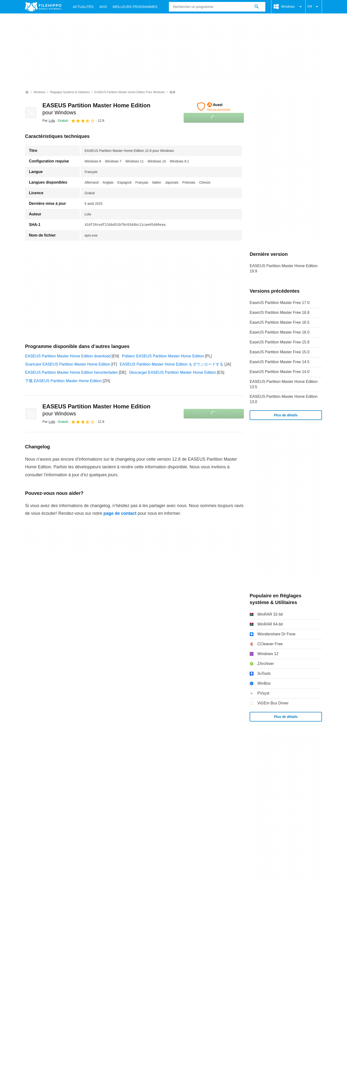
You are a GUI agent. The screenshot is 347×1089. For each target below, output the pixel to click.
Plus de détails (286, 415)
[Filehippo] (43, 6)
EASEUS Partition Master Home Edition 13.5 (284, 384)
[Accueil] (27, 92)
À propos (32, 906)
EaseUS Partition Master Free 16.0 (279, 332)
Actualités (83, 7)
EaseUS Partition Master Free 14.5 (279, 362)
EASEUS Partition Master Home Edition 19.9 (284, 268)
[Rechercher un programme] (256, 7)
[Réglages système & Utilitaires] (70, 92)
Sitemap (98, 906)
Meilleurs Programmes (135, 7)
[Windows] (39, 92)
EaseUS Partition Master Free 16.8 (279, 312)
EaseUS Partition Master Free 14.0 (279, 372)
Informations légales (193, 916)
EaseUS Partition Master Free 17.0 (279, 303)
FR (313, 7)
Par (48, 120)
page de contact (119, 513)
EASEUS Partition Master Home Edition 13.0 (284, 399)
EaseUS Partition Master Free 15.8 (279, 342)
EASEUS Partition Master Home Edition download (68, 356)
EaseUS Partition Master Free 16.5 (279, 322)
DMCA (223, 916)
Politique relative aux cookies (93, 916)
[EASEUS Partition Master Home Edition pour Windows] (129, 92)
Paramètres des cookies (256, 916)
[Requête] (217, 7)
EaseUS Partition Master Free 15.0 (279, 352)
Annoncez (76, 906)
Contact (53, 906)
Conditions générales (43, 916)
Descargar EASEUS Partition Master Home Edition (172, 372)
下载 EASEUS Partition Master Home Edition (63, 381)
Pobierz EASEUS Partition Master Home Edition (163, 356)
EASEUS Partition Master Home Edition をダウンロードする (171, 364)
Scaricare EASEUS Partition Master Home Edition (67, 364)
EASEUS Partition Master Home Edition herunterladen (71, 372)
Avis (103, 7)
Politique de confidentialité (147, 916)
